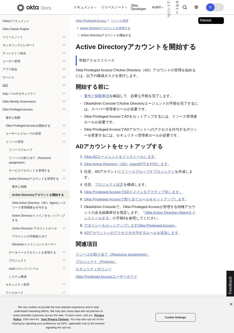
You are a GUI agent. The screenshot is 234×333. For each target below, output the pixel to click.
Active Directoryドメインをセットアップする (38, 218)
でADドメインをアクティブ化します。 (133, 192)
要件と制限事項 (96, 96)
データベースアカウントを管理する (32, 252)
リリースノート (13, 37)
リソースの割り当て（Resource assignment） (30, 160)
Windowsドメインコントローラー (34, 244)
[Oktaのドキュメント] (33, 7)
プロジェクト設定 (109, 185)
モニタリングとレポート (19, 45)
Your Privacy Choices (55, 319)
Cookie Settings (175, 317)
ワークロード (14, 292)
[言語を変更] (196, 7)
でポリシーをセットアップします (129, 226)
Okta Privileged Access (18, 109)
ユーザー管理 (11, 61)
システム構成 (17, 276)
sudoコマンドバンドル (24, 268)
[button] (84, 7)
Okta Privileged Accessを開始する (28, 125)
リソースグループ (20, 149)
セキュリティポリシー (93, 269)
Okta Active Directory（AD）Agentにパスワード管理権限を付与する (39, 205)
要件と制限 (13, 117)
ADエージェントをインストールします (119, 157)
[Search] (184, 7)
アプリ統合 (10, 69)
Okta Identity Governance (19, 101)
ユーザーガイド (106, 277)
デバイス (8, 77)
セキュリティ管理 (17, 284)
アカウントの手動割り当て (29, 236)
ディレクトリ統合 (14, 53)
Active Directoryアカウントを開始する (38, 194)
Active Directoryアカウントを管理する (34, 178)
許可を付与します (126, 164)
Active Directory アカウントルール (34, 228)
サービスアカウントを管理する (29, 170)
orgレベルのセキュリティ (19, 93)
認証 (5, 85)
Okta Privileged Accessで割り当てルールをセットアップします (134, 199)
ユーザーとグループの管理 (23, 133)
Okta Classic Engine (16, 29)
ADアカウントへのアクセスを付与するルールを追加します (131, 233)
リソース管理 (14, 141)
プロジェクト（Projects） (96, 262)
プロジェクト (17, 260)
